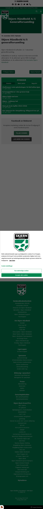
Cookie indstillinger (7, 266)
